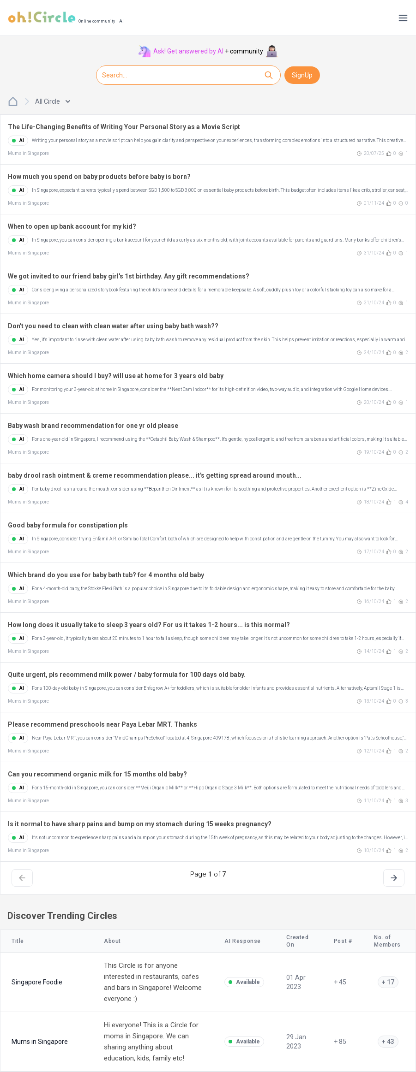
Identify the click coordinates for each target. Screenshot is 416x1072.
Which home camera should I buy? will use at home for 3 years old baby (115, 375)
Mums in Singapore (28, 153)
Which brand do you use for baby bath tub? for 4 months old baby (106, 575)
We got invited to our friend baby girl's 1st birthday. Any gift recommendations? (128, 276)
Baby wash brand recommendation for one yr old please (93, 425)
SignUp (302, 75)
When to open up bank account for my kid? (72, 226)
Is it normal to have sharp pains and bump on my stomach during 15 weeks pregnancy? (139, 824)
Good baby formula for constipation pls (68, 525)
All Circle (52, 101)
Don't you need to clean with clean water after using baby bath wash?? (113, 326)
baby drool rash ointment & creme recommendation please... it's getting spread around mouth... (154, 475)
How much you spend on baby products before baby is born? (99, 176)
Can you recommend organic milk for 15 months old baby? (97, 774)
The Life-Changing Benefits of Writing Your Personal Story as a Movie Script (124, 126)
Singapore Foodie (37, 982)
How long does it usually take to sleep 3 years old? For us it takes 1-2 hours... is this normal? (149, 624)
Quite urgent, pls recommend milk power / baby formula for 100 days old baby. (127, 674)
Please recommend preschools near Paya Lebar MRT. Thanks (102, 724)
